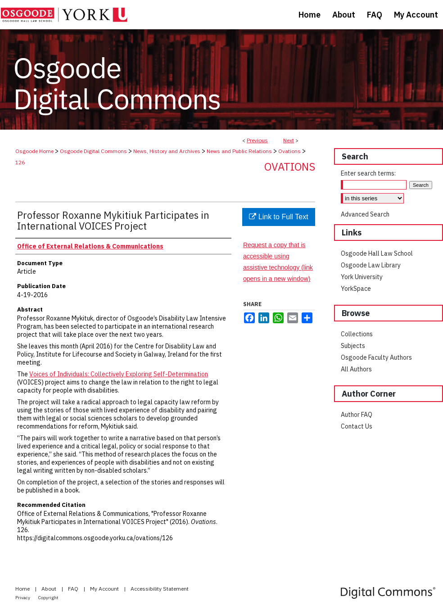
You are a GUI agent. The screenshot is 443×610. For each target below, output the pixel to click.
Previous (257, 140)
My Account (105, 588)
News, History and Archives (166, 151)
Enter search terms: (368, 173)
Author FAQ (356, 415)
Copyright (48, 598)
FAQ (74, 588)
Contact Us (356, 426)
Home (23, 588)
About (49, 588)
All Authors (356, 369)
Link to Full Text (278, 217)
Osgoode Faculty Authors (376, 357)
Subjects (353, 346)
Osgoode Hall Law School (377, 253)
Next (288, 140)
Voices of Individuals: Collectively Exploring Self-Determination (118, 374)
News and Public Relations (239, 151)
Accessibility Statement (160, 588)
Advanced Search (365, 214)
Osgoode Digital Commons (93, 151)
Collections (357, 334)
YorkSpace (356, 289)
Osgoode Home (34, 151)
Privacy (23, 598)
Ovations (289, 151)
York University (362, 277)
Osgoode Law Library (371, 265)
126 (20, 162)
